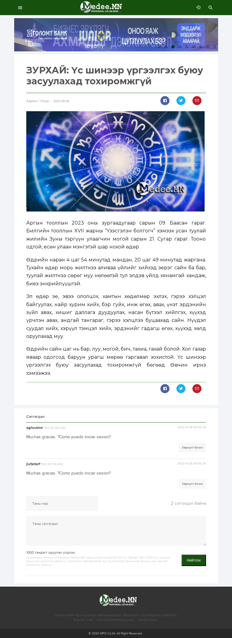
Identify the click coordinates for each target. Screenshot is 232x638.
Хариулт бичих (192, 447)
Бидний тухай (83, 620)
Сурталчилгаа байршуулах (115, 620)
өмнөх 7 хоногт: (197, 7)
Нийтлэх (194, 560)
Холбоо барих (148, 620)
